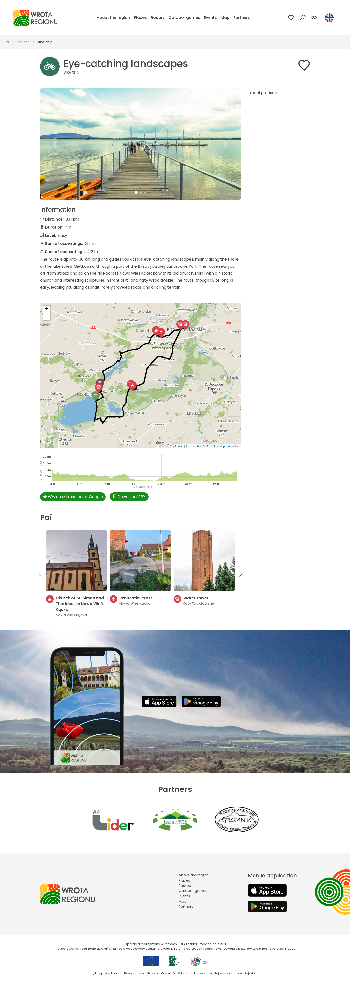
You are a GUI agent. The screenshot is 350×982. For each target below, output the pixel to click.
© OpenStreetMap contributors (221, 446)
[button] (55, 144)
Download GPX (129, 496)
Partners (241, 17)
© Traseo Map (193, 446)
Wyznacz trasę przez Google (73, 496)
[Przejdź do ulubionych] (291, 17)
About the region (113, 17)
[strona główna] (8, 42)
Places (140, 17)
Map (225, 17)
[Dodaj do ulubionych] (304, 66)
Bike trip (44, 42)
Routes (158, 17)
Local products (264, 93)
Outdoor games (184, 17)
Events (210, 17)
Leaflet (179, 446)
